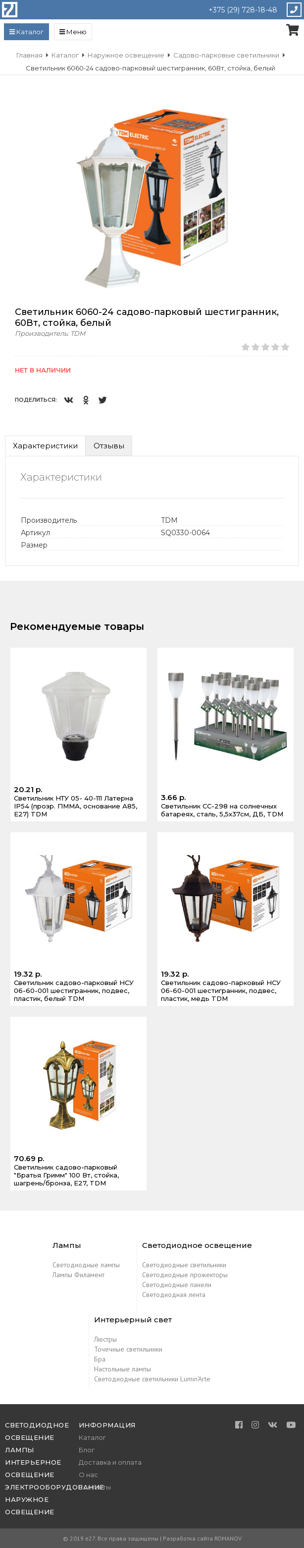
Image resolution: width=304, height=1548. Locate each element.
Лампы (19, 1450)
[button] (290, 109)
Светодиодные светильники (184, 1264)
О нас (88, 1475)
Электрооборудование (54, 1487)
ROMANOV (228, 1538)
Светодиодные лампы (86, 1264)
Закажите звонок (294, 9)
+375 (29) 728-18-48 (242, 9)
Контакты (95, 1487)
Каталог (92, 1437)
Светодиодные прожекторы (185, 1274)
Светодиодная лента (173, 1294)
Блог (87, 1450)
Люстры (105, 1339)
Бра (99, 1359)
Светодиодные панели (176, 1284)
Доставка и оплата (110, 1462)
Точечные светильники (128, 1349)
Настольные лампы (122, 1368)
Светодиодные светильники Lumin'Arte (152, 1378)
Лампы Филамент (78, 1274)
